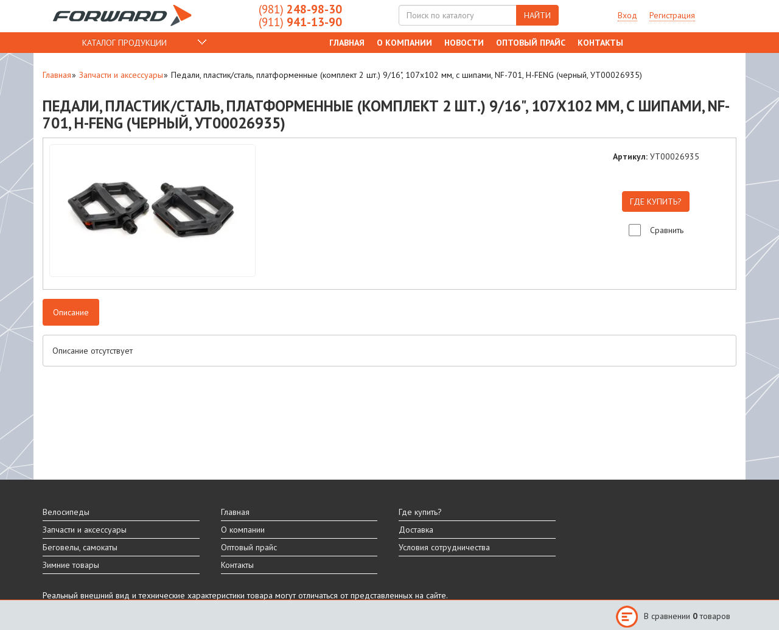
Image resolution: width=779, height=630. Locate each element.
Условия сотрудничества (444, 547)
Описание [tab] (71, 312)
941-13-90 (300, 22)
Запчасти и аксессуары (121, 74)
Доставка (416, 529)
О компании (404, 42)
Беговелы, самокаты (80, 547)
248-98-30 (300, 9)
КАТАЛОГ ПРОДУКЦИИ (124, 42)
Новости (464, 42)
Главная (347, 42)
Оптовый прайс (530, 42)
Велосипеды (66, 511)
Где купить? (420, 511)
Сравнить (666, 230)
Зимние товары (71, 564)
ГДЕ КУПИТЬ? (656, 201)
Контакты (600, 42)
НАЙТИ (537, 15)
